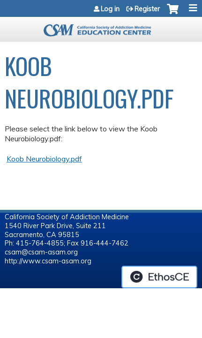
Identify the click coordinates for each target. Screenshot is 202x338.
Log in (110, 9)
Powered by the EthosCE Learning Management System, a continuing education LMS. (159, 277)
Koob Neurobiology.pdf (44, 158)
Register (147, 9)
